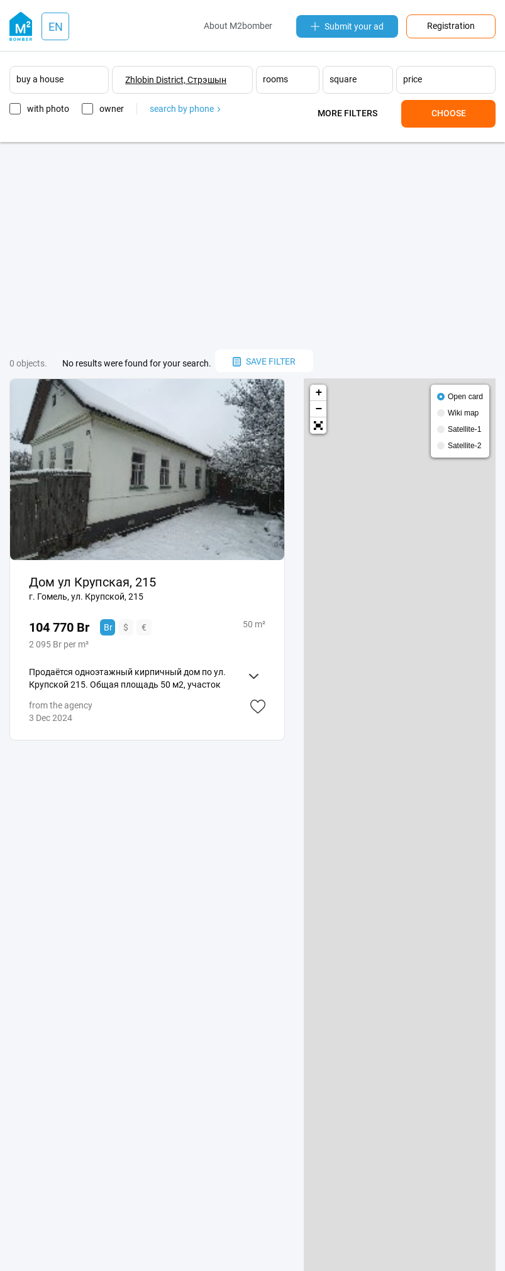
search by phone (185, 109)
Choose (448, 113)
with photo (48, 109)
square (343, 79)
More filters (347, 113)
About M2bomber (238, 26)
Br (108, 627)
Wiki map (463, 413)
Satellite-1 (464, 429)
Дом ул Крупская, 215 (92, 582)
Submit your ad (347, 26)
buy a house (40, 79)
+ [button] (319, 392)
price (412, 79)
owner (111, 109)
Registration (451, 26)
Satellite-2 (464, 445)
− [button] (319, 409)
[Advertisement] (252, 246)
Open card (465, 396)
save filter (264, 361)
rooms (275, 79)
